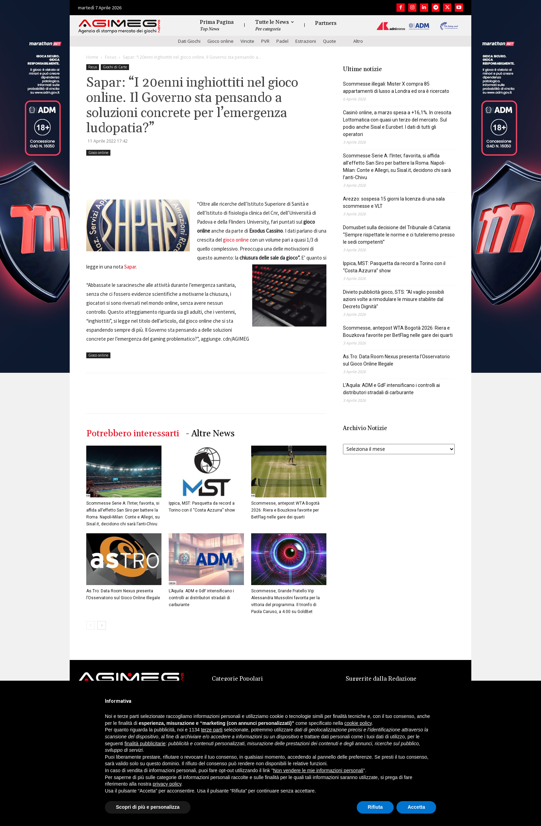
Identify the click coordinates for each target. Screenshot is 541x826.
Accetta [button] (416, 807)
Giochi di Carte (115, 67)
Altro (358, 41)
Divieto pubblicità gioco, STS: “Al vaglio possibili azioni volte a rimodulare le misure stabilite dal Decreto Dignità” (393, 299)
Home (92, 57)
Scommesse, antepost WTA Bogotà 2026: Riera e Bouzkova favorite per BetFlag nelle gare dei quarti (285, 510)
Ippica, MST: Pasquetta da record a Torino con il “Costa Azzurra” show (394, 267)
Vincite (247, 41)
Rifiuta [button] (375, 807)
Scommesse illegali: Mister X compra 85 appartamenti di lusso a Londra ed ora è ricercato (396, 87)
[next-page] (101, 625)
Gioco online (220, 41)
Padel (282, 41)
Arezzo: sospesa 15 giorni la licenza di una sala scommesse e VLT (394, 202)
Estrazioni (305, 41)
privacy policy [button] (167, 784)
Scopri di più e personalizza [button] (147, 807)
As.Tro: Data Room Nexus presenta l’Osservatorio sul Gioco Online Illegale (396, 360)
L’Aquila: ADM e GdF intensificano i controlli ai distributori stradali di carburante (201, 598)
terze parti (212, 729)
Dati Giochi (189, 41)
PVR (265, 41)
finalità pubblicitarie (145, 743)
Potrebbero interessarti (132, 433)
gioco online (236, 239)
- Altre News (210, 433)
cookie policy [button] (358, 723)
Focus (110, 57)
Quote (329, 41)
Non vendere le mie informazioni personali (318, 770)
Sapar (130, 266)
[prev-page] (90, 625)
